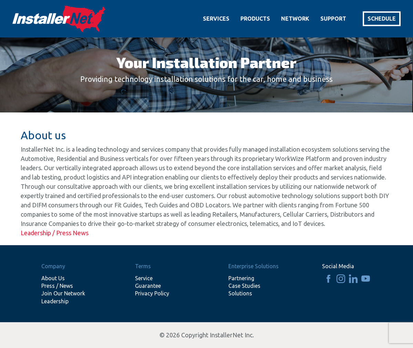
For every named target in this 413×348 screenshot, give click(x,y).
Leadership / (38, 232)
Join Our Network (63, 293)
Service (144, 278)
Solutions (240, 293)
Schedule (382, 18)
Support (333, 18)
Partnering (241, 278)
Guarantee (148, 286)
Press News (72, 232)
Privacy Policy (152, 293)
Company (53, 266)
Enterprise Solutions (253, 266)
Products (255, 18)
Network (295, 18)
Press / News (57, 286)
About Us (53, 278)
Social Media (338, 266)
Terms (143, 266)
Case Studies (244, 286)
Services (216, 18)
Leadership (55, 301)
